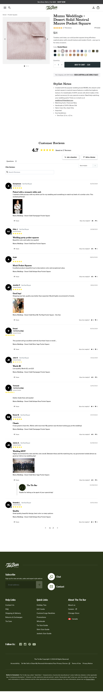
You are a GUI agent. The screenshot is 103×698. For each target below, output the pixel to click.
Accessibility (15, 663)
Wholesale (41, 621)
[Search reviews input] (30, 172)
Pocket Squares (12, 15)
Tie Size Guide (42, 625)
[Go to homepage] (51, 7)
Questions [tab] (10, 161)
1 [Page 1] (49, 528)
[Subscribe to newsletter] (39, 584)
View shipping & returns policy (86, 75)
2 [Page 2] (53, 528)
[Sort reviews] (88, 166)
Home (4, 15)
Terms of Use (76, 663)
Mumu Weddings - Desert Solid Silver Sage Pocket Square (31, 344)
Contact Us (9, 605)
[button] (24, 66)
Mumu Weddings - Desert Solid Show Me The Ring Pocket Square (33, 315)
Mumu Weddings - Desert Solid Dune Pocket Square (29, 243)
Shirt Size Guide (43, 629)
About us (71, 605)
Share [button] (16, 221)
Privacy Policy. (90, 679)
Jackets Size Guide (44, 633)
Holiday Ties (41, 605)
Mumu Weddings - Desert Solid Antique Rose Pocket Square (32, 271)
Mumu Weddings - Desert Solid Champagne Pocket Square (31, 216)
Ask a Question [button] (72, 157)
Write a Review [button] (90, 157)
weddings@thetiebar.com (64, 100)
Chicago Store (73, 613)
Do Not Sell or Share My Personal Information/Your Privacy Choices (45, 663)
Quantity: (56, 60)
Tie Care (8, 621)
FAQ (7, 609)
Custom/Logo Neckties (46, 613)
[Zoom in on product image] (26, 40)
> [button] (57, 528)
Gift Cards (41, 609)
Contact (60, 586)
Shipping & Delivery (13, 613)
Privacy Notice (88, 663)
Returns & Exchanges (13, 617)
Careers (72, 609)
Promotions (41, 617)
